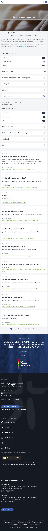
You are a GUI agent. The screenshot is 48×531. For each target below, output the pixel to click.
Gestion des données (34, 524)
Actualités (24, 58)
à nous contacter (21, 46)
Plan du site (7, 521)
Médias (25, 521)
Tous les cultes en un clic (9, 400)
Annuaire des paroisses (38, 523)
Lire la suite (24, 351)
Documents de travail (24, 523)
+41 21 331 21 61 (8, 391)
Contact (24, 524)
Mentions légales (17, 521)
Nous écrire (7, 393)
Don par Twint (7, 510)
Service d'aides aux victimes (9, 409)
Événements (24, 61)
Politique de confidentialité (36, 521)
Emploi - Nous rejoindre (14, 524)
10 (34, 329)
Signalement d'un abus (9, 407)
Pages (24, 65)
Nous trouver (8, 395)
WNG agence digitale (32, 528)
